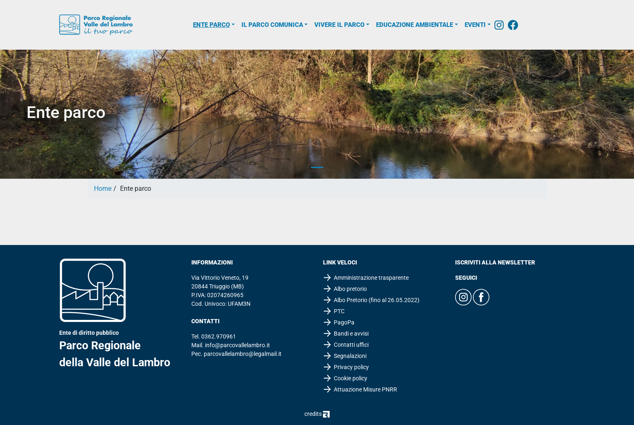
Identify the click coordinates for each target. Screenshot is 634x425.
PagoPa (344, 322)
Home (102, 188)
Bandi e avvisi (351, 333)
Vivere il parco (339, 25)
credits (317, 414)
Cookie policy (350, 378)
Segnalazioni (350, 356)
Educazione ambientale (414, 25)
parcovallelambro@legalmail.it (243, 354)
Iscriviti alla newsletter (495, 262)
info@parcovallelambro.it (237, 345)
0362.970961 (218, 336)
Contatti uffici (351, 344)
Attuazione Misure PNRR (365, 389)
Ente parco (211, 25)
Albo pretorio (350, 289)
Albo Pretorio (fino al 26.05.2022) (376, 300)
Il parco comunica (272, 25)
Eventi (475, 25)
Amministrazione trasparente (371, 277)
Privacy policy (351, 367)
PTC (339, 311)
